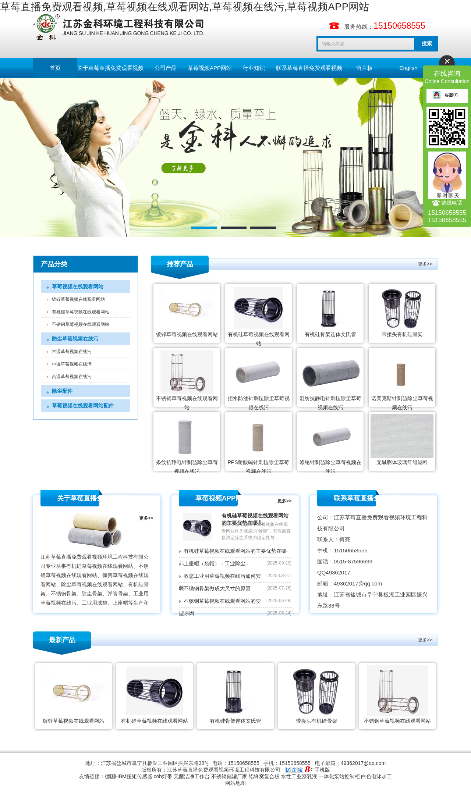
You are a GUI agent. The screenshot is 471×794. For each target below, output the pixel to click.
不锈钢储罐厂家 (229, 776)
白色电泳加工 (376, 776)
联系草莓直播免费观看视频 (309, 68)
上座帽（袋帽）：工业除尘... (217, 563)
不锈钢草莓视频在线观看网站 (80, 324)
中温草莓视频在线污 (72, 364)
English (408, 68)
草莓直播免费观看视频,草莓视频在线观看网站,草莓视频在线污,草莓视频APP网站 (184, 7)
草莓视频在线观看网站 (77, 286)
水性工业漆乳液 (299, 776)
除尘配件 (62, 391)
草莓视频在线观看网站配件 (83, 406)
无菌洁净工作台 (192, 776)
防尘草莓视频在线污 (75, 339)
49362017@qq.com (363, 763)
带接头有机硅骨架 (402, 334)
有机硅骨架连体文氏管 (330, 334)
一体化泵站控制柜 (339, 776)
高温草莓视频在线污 (72, 376)
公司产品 (166, 68)
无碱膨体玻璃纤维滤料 (402, 462)
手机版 (322, 770)
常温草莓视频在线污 (72, 351)
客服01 (445, 94)
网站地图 (235, 783)
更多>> (425, 264)
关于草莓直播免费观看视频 (110, 68)
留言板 (364, 68)
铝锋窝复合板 (264, 776)
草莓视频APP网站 (210, 68)
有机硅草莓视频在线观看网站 (80, 311)
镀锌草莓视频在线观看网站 (78, 299)
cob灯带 (163, 776)
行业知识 (254, 68)
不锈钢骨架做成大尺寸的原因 (217, 588)
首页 (55, 68)
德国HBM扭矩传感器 (128, 776)
